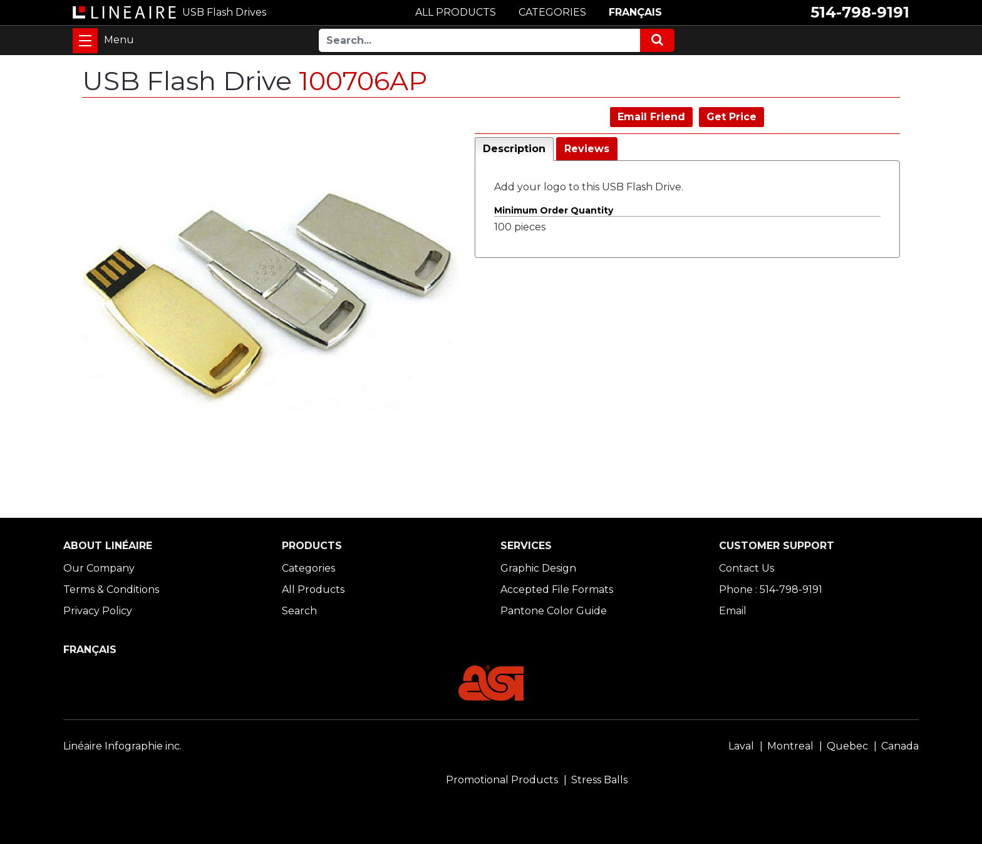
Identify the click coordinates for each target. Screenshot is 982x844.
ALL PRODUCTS (455, 12)
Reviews (586, 149)
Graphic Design (538, 568)
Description (514, 149)
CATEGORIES (552, 12)
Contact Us (746, 568)
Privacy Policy (97, 611)
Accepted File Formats (556, 589)
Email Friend (651, 117)
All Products (313, 589)
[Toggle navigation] (85, 40)
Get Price (731, 117)
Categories (308, 568)
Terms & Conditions (111, 589)
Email (733, 611)
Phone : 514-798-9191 (770, 589)
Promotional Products (502, 780)
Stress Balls (599, 780)
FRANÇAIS (635, 12)
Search (299, 611)
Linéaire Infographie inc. (122, 746)
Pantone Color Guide (553, 611)
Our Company (99, 568)
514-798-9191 (859, 12)
